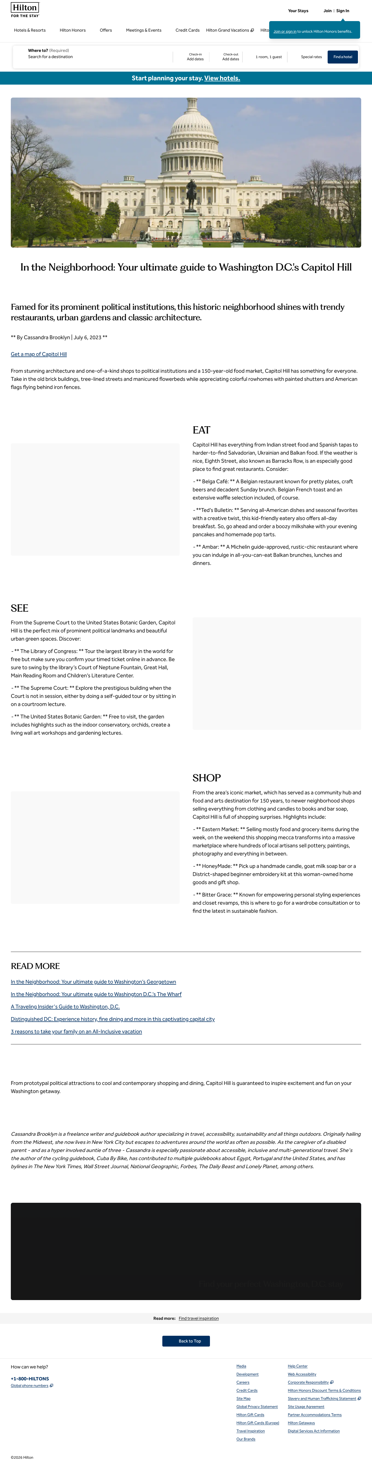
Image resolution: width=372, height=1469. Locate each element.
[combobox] (92, 53)
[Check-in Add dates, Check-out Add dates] (208, 57)
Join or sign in (285, 31)
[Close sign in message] (356, 25)
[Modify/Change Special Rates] (307, 57)
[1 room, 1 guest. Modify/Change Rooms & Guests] (265, 57)
